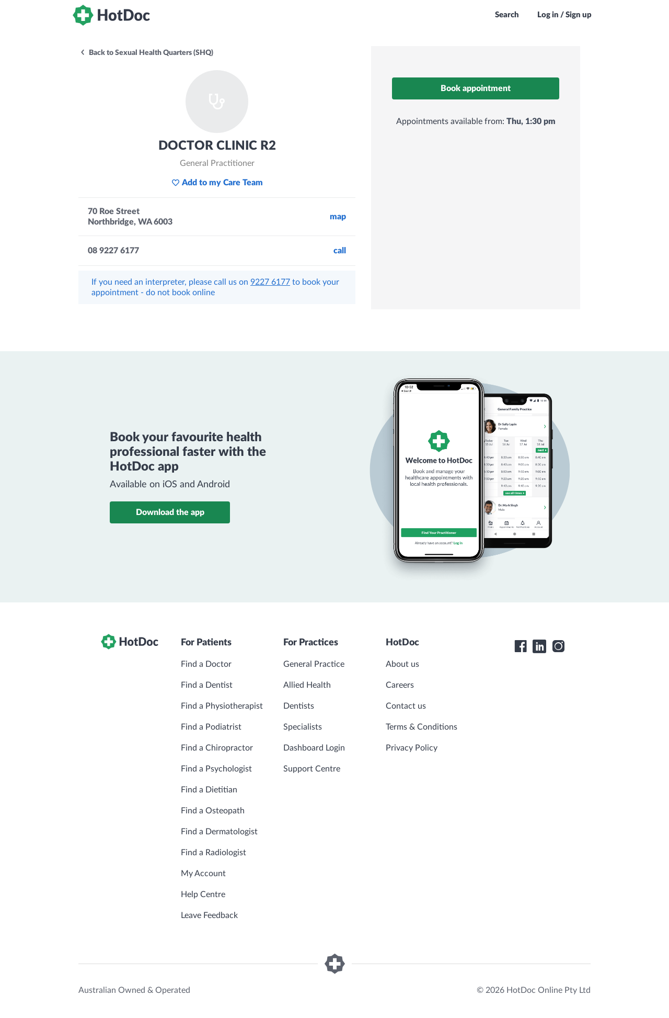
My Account (203, 873)
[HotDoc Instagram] (558, 646)
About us (402, 664)
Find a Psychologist (216, 769)
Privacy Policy (411, 748)
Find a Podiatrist (211, 727)
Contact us (406, 706)
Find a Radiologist (213, 852)
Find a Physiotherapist (222, 706)
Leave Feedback (209, 915)
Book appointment (476, 88)
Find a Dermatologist (219, 831)
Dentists (298, 706)
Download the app (170, 512)
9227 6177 (270, 282)
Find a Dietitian (209, 790)
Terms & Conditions (421, 727)
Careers (400, 685)
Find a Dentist (207, 685)
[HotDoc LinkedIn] (539, 646)
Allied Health (307, 685)
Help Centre (203, 894)
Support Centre (311, 769)
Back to (146, 53)
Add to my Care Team (217, 182)
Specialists (302, 727)
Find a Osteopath (213, 811)
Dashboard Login (314, 748)
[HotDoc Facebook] (520, 646)
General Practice (313, 664)
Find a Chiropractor (217, 748)
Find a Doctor (206, 664)
